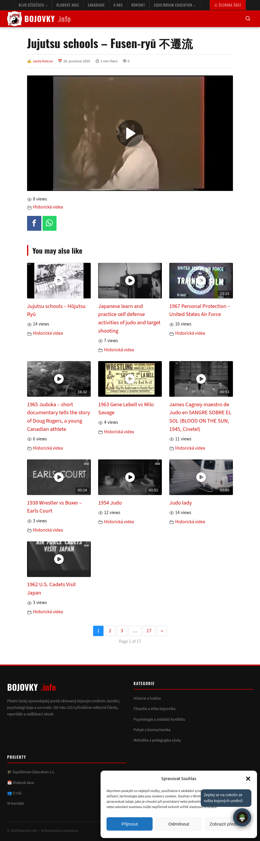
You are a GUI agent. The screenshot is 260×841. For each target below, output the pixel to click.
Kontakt (138, 4)
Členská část (227, 4)
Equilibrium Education (175, 4)
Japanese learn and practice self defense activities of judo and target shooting (129, 318)
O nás (118, 4)
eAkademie (96, 4)
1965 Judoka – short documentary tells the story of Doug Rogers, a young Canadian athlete (58, 417)
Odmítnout (178, 823)
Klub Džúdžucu (33, 4)
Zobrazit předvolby (228, 823)
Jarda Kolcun (43, 61)
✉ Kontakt (15, 803)
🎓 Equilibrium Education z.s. (31, 772)
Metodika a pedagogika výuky (157, 740)
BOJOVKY (39, 18)
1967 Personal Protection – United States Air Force (199, 310)
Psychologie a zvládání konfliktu (159, 719)
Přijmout (129, 823)
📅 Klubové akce (20, 782)
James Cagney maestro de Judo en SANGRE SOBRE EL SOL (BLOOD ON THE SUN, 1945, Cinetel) (200, 417)
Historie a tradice (147, 698)
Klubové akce (68, 4)
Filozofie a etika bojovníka (155, 709)
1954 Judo (110, 503)
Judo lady (180, 503)
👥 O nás (14, 793)
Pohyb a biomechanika (152, 730)
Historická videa (48, 207)
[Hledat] (248, 18)
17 (149, 630)
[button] (248, 779)
